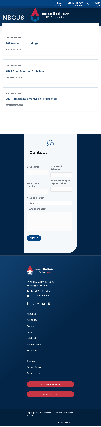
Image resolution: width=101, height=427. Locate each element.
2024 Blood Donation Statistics (25, 71)
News (53, 26)
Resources (50, 33)
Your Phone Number (33, 184)
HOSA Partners (58, 4)
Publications (66, 26)
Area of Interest (37, 197)
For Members (84, 26)
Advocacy (29, 26)
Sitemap (31, 361)
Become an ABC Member (75, 4)
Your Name (33, 167)
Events (42, 26)
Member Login (96, 4)
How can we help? (36, 208)
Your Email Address (56, 168)
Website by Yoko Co (65, 423)
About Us (14, 26)
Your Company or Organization (60, 181)
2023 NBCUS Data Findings (22, 43)
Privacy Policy (34, 367)
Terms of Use (34, 373)
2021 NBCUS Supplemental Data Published (31, 99)
